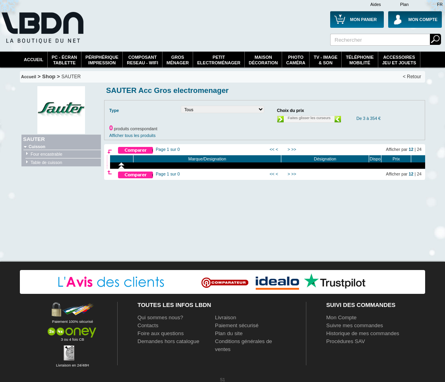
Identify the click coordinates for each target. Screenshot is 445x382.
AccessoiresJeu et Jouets (399, 60)
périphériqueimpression (101, 60)
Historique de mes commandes (362, 333)
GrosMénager (177, 60)
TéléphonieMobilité (359, 60)
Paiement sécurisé (237, 325)
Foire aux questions (160, 333)
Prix (396, 158)
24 (419, 149)
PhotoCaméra (295, 60)
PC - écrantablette (64, 60)
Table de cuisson (46, 162)
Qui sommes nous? (160, 317)
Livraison (225, 317)
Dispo (375, 158)
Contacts (148, 325)
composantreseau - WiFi (142, 60)
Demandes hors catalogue (168, 341)
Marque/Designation (207, 158)
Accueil (33, 59)
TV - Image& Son (325, 60)
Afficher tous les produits (132, 135)
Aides (375, 4)
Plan (404, 4)
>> (293, 149)
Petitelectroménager (218, 60)
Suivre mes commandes (354, 325)
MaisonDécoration (263, 60)
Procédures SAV (345, 341)
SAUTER (71, 76)
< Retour (412, 76)
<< (271, 149)
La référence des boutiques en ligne (41, 32)
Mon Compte (341, 317)
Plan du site (229, 333)
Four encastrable (46, 154)
